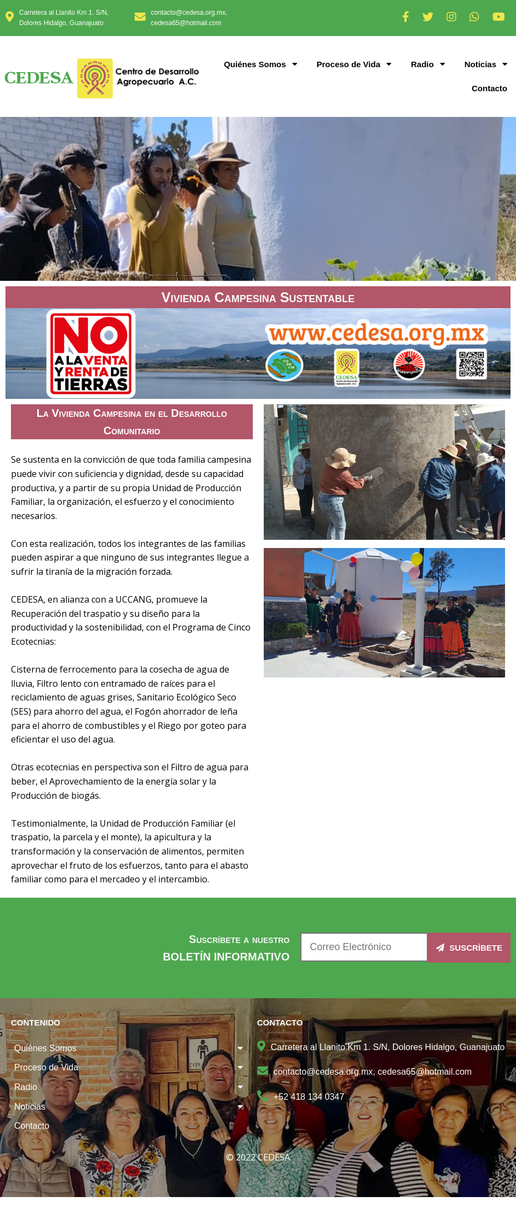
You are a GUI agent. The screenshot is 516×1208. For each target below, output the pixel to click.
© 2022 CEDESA (258, 1157)
